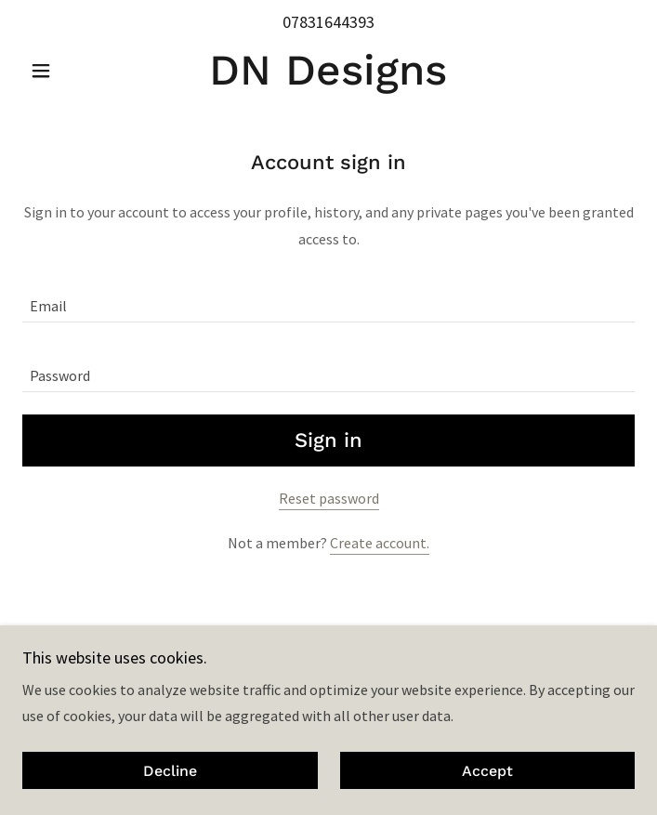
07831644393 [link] (328, 22)
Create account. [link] (379, 542)
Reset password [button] (329, 498)
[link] (328, 70)
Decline (170, 771)
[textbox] (328, 298)
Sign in (328, 440)
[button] (68, 70)
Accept (487, 771)
